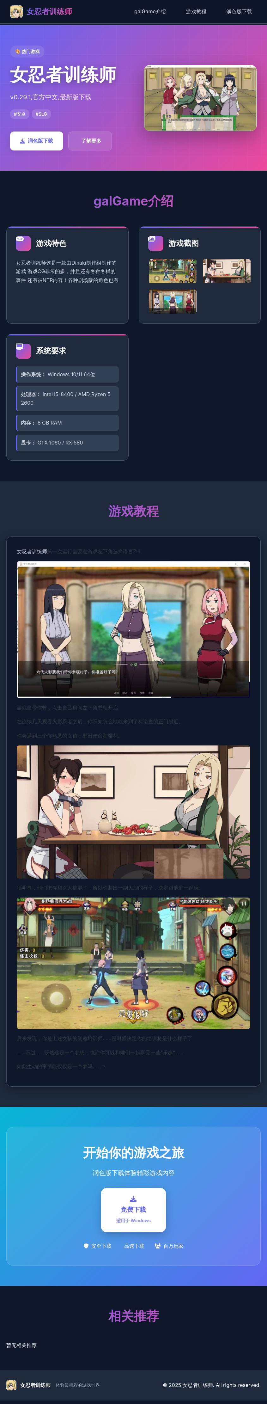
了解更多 (91, 141)
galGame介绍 (150, 11)
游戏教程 (196, 11)
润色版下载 (239, 11)
